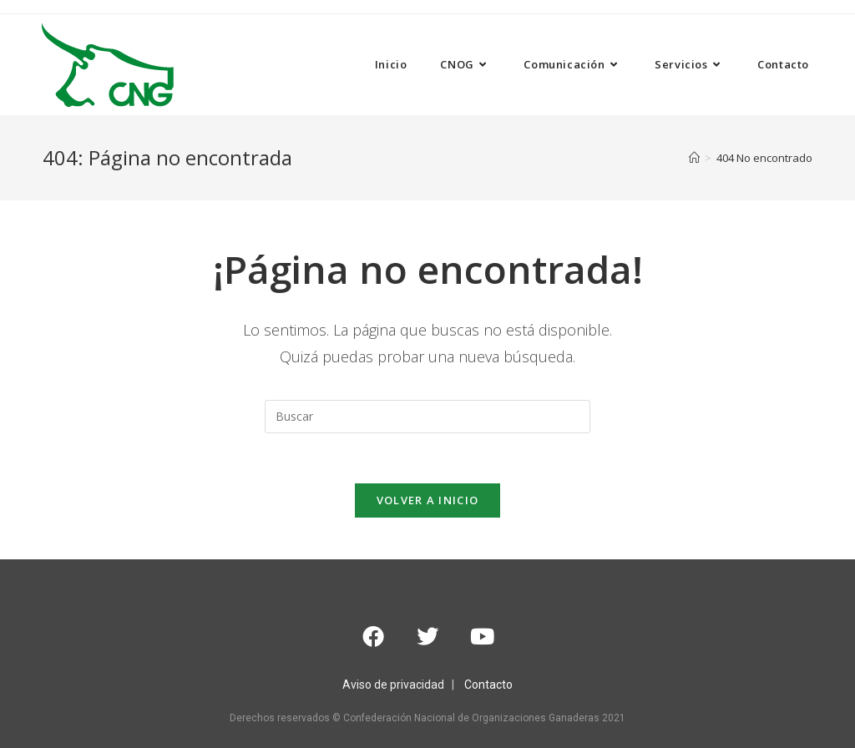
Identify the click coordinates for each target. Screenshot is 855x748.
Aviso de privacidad (393, 684)
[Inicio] (694, 157)
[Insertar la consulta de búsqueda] (427, 416)
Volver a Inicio (428, 500)
